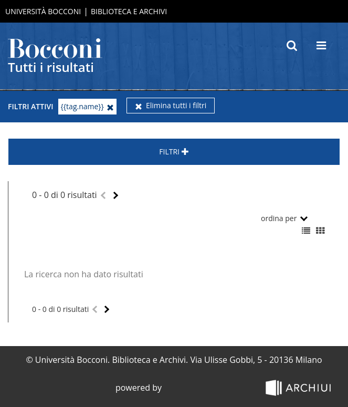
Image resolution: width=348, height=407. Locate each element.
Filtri (173, 151)
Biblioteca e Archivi (129, 11)
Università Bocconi (43, 11)
